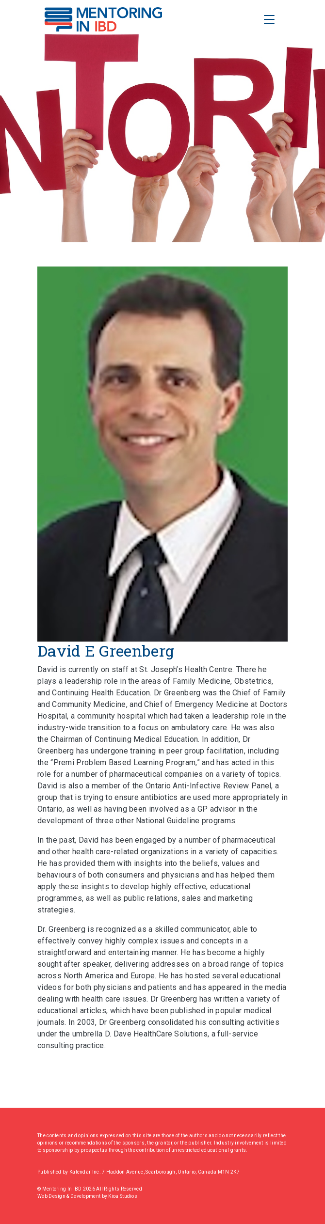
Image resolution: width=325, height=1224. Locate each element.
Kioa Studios (122, 1196)
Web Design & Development (69, 1196)
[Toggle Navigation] (269, 19)
